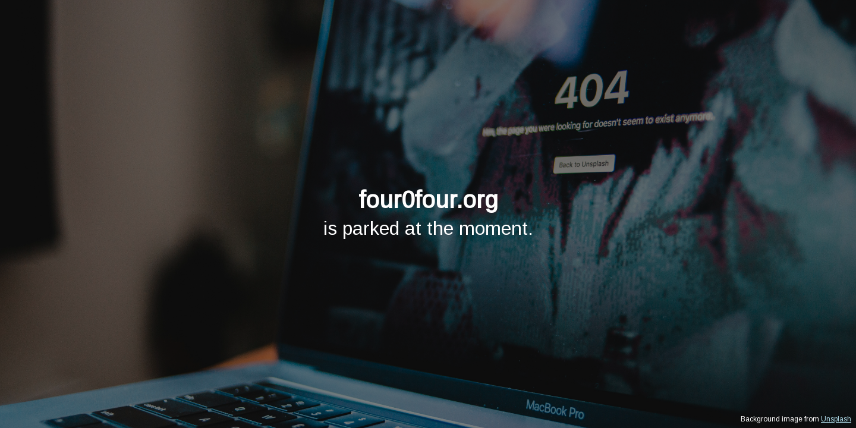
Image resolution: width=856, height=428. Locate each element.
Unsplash (836, 419)
